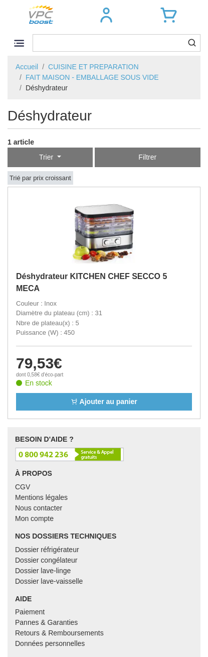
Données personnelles (50, 643)
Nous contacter (38, 508)
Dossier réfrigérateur (47, 550)
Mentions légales (41, 497)
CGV (22, 487)
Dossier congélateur (46, 560)
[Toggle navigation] (19, 43)
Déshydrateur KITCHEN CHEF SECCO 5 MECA (91, 282)
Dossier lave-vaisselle (49, 581)
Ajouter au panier (104, 402)
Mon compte (34, 518)
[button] (106, 15)
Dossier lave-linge (43, 571)
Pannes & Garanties (46, 622)
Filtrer (147, 157)
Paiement (30, 612)
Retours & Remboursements (59, 633)
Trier (47, 157)
